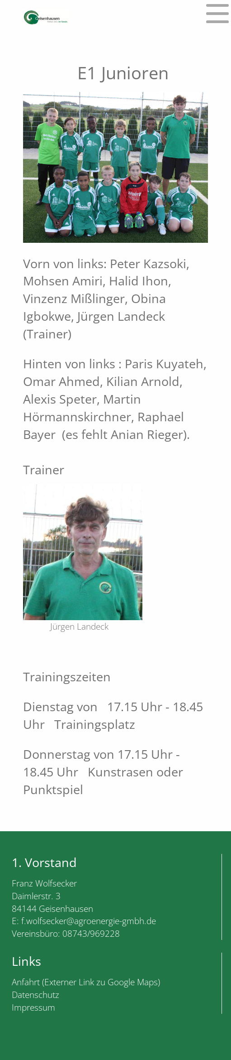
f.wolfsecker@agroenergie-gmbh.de (88, 921)
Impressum (33, 1007)
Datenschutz (35, 994)
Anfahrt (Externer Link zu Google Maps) (86, 982)
